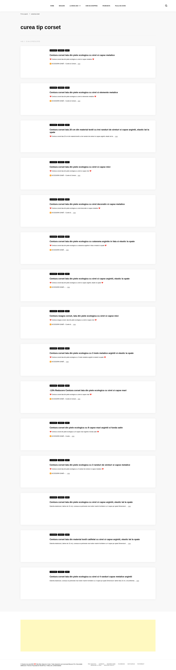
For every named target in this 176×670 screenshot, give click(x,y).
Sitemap (101, 664)
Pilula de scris (120, 5)
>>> (79, 64)
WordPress (43, 665)
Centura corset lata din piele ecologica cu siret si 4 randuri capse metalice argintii (91, 576)
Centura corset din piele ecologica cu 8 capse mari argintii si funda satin (86, 427)
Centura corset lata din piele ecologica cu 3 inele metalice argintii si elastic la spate (92, 353)
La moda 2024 (74, 5)
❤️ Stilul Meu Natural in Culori (42, 664)
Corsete (61, 50)
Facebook (121, 664)
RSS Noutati (92, 664)
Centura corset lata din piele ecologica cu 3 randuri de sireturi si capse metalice (90, 465)
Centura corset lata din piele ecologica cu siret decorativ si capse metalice (87, 204)
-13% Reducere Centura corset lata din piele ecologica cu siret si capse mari (88, 390)
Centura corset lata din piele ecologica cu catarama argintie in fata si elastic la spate (92, 241)
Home (52, 5)
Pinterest (140, 664)
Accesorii (53, 50)
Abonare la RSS (96, 665)
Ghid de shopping (91, 5)
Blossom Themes (26, 665)
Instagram (131, 664)
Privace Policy (109, 665)
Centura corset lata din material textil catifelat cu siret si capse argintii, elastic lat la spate (95, 539)
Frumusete (106, 5)
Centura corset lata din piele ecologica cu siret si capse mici (80, 167)
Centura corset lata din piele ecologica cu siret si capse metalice (82, 55)
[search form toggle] (166, 6)
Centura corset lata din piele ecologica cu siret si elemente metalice (84, 92)
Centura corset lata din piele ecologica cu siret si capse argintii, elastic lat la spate (91, 502)
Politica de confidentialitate (54, 665)
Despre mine (111, 664)
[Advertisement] (88, 635)
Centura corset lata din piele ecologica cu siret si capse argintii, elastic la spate (90, 278)
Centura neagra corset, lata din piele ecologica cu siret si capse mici (84, 316)
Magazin (62, 5)
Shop (67, 50)
